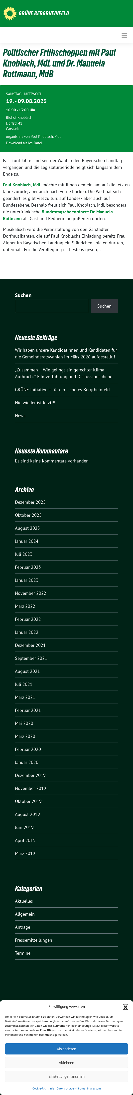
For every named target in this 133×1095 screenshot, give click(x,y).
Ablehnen (66, 1062)
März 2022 (25, 606)
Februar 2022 (28, 619)
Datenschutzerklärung (71, 1088)
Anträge (22, 927)
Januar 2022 (26, 632)
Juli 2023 (23, 554)
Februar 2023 (28, 567)
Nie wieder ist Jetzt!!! (35, 402)
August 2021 (27, 671)
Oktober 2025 (28, 515)
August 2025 (27, 528)
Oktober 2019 (28, 801)
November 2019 (30, 788)
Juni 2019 (24, 827)
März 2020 (25, 736)
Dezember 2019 (30, 775)
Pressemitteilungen (33, 940)
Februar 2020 (28, 749)
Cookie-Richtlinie (43, 1088)
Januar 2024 (26, 541)
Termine (22, 953)
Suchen (23, 295)
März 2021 (25, 697)
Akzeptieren (66, 1048)
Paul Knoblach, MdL (22, 185)
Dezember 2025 (30, 502)
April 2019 (25, 840)
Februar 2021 (28, 710)
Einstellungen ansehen (67, 1076)
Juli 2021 (23, 684)
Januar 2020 (26, 762)
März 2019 (25, 853)
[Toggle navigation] (124, 35)
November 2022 (30, 593)
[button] (125, 1006)
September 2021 (31, 658)
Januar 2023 (26, 580)
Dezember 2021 (30, 645)
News (20, 415)
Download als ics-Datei (24, 143)
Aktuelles (24, 901)
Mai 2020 (24, 723)
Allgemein (25, 914)
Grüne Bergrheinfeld (44, 13)
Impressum (94, 1088)
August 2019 (27, 814)
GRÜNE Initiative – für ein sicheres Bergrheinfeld (62, 389)
